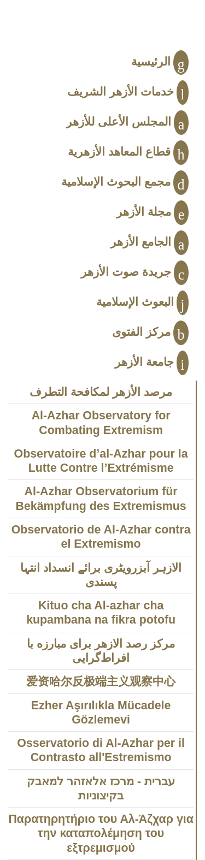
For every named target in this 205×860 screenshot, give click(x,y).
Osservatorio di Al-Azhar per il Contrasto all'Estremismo (101, 750)
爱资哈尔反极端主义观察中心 (100, 681)
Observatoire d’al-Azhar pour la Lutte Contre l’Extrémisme (101, 461)
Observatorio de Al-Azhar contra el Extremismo (101, 536)
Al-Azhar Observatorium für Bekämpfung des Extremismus (101, 498)
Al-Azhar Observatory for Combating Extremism (101, 422)
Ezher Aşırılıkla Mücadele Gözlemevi (101, 712)
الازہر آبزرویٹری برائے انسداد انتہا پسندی (100, 575)
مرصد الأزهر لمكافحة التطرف (101, 392)
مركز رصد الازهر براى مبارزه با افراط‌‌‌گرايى (101, 651)
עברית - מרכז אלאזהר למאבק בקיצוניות (101, 788)
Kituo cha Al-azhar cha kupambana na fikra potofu (100, 612)
